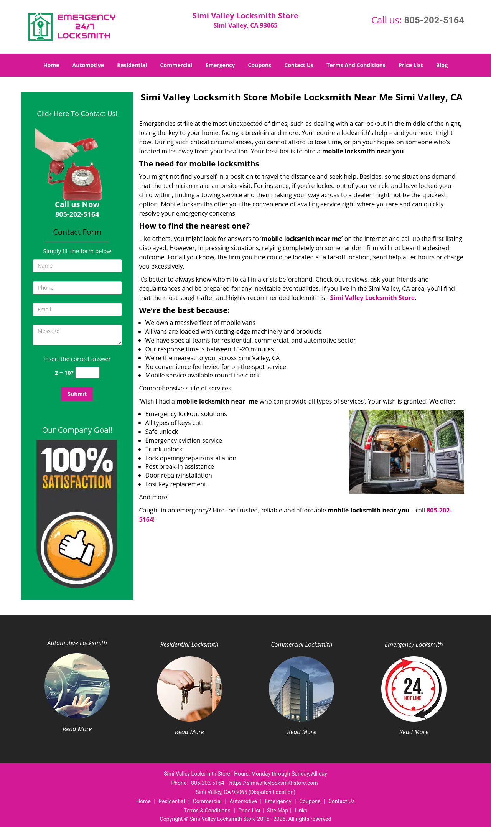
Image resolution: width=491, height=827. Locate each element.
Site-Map (277, 810)
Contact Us (298, 65)
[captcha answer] (87, 372)
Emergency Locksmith (414, 644)
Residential (132, 65)
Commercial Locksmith (301, 644)
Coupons (259, 65)
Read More (77, 729)
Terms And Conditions (356, 65)
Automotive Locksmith (77, 643)
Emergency (220, 65)
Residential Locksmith (189, 644)
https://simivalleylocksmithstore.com (273, 783)
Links (301, 810)
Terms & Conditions (207, 810)
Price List (411, 65)
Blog (442, 65)
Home (51, 65)
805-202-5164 (434, 20)
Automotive (88, 65)
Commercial (176, 65)
